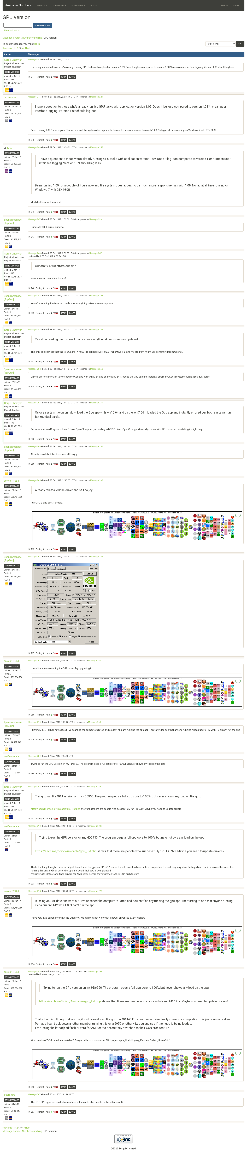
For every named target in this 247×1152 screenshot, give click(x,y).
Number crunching (32, 37)
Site (94, 5)
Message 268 (34, 660)
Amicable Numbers (18, 5)
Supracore (9, 1094)
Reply (63, 77)
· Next (27, 48)
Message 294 (34, 891)
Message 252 (34, 295)
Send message (12, 72)
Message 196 (95, 219)
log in (37, 44)
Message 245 (34, 97)
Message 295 (34, 971)
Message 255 (34, 403)
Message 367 (34, 1094)
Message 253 (34, 329)
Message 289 (34, 756)
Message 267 (34, 556)
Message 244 (34, 59)
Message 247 (34, 219)
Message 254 (34, 369)
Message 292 (34, 786)
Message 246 (34, 147)
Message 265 (34, 480)
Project (42, 5)
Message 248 (34, 253)
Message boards (12, 37)
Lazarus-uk (10, 97)
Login (236, 5)
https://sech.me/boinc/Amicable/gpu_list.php (55, 809)
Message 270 (34, 722)
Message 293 (34, 826)
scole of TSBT (11, 480)
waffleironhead (12, 756)
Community (78, 5)
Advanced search (11, 30)
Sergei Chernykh (13, 59)
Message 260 (34, 446)
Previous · (8, 48)
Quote (72, 77)
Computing (59, 5)
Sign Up (224, 5)
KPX (9, 147)
